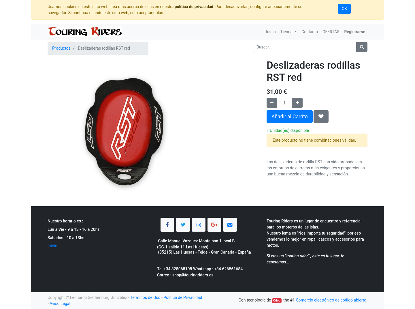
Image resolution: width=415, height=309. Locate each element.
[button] (321, 116)
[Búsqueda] (361, 47)
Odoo (276, 300)
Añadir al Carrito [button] (289, 116)
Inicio (52, 246)
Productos (61, 48)
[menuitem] (271, 32)
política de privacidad (194, 6)
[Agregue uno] (297, 103)
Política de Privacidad (182, 297)
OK (344, 8)
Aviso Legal (60, 303)
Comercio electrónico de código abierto (331, 300)
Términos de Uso (145, 297)
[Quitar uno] (272, 103)
